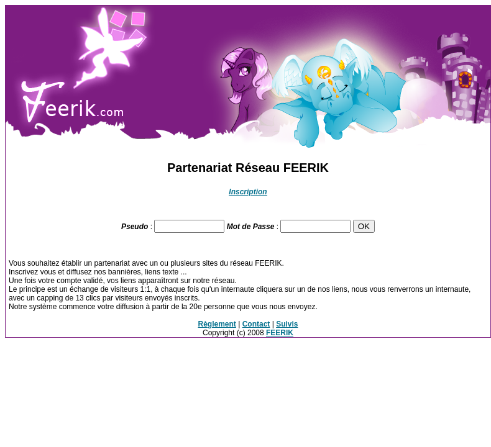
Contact (256, 324)
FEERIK (279, 332)
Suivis (287, 324)
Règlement (217, 324)
